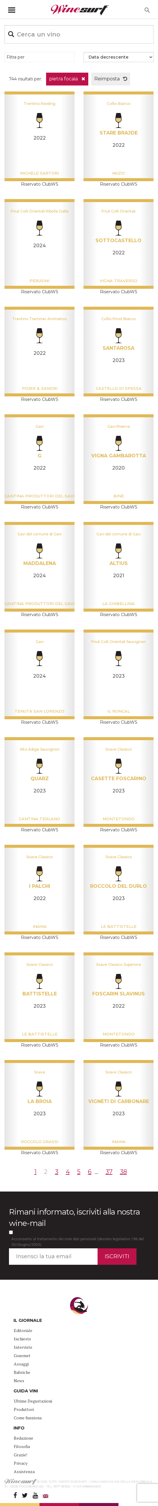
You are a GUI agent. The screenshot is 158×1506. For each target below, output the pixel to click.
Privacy (21, 1463)
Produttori (24, 1409)
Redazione (23, 1438)
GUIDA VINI (25, 1391)
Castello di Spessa (119, 388)
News (19, 1380)
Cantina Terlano (39, 818)
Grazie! (20, 1455)
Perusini (39, 280)
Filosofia (22, 1446)
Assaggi (21, 1364)
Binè (118, 496)
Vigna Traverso (118, 280)
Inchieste (22, 1339)
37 (109, 1171)
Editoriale (23, 1330)
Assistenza (24, 1471)
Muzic (118, 173)
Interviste (23, 1347)
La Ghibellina (118, 603)
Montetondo (119, 818)
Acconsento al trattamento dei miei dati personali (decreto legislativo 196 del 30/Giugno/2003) (77, 1242)
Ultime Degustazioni (33, 1401)
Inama (40, 926)
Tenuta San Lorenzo (39, 711)
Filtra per (16, 57)
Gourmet (22, 1355)
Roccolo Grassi (39, 1141)
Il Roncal (118, 711)
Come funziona (28, 1418)
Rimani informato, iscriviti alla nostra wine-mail (74, 1217)
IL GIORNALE (27, 1320)
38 (123, 1171)
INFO (19, 1428)
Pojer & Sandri (39, 388)
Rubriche (22, 1372)
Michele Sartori (39, 173)
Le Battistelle (118, 926)
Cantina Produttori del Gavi (39, 496)
